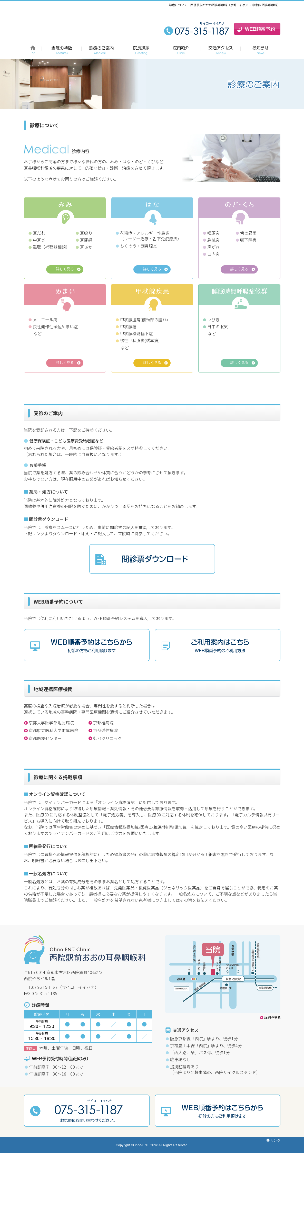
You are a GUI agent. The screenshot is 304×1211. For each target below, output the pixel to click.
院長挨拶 (141, 50)
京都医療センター (45, 788)
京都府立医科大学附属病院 (53, 781)
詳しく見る (65, 270)
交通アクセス (221, 50)
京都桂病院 (103, 773)
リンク (275, 1198)
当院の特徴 (62, 50)
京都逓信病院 (105, 781)
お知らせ (260, 50)
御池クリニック (107, 788)
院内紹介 (181, 50)
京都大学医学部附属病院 (51, 773)
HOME (33, 50)
